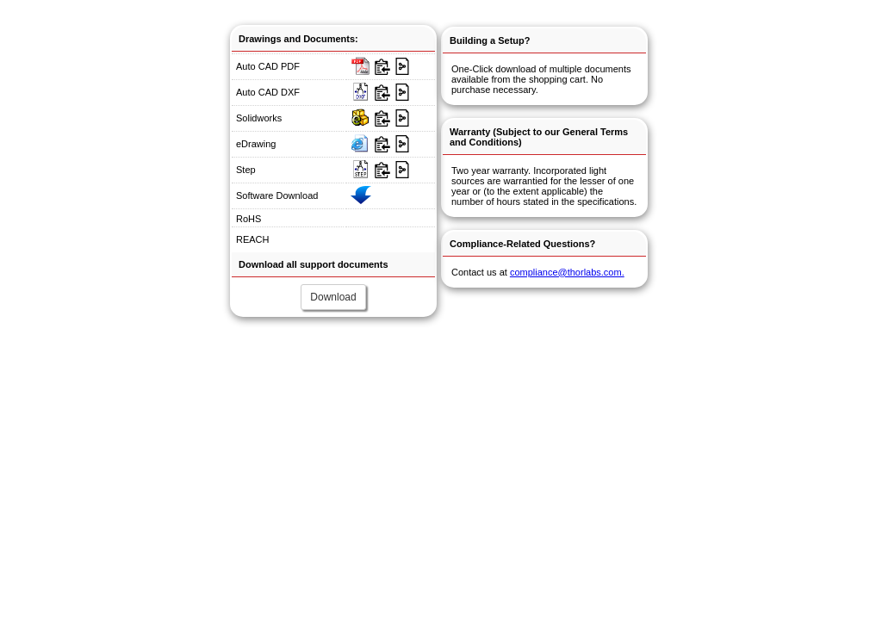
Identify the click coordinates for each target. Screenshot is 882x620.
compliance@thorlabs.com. (567, 272)
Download (333, 297)
